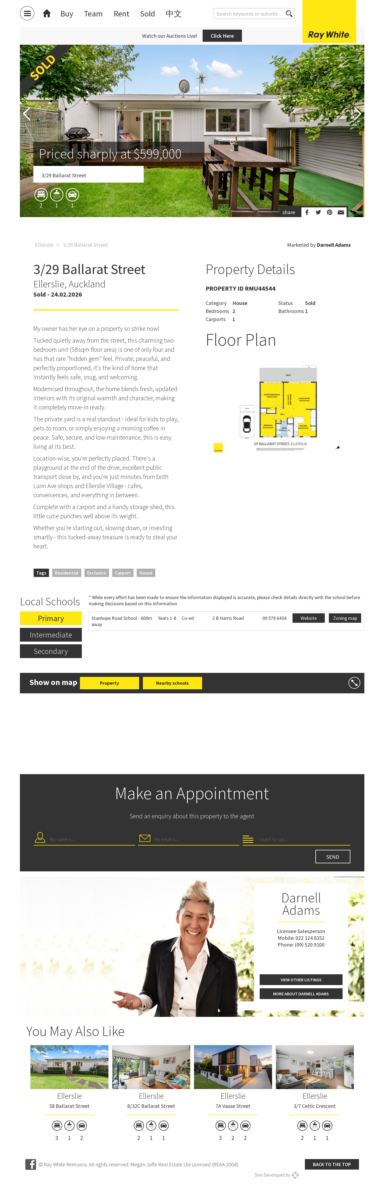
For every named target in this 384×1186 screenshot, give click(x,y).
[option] (192, 162)
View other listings (301, 979)
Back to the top (332, 1164)
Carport (123, 573)
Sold (147, 13)
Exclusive (96, 573)
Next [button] (358, 113)
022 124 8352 (310, 937)
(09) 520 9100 (310, 944)
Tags (41, 573)
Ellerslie (44, 244)
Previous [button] (27, 113)
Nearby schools (172, 683)
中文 (174, 13)
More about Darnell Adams (301, 993)
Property (109, 683)
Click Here (222, 35)
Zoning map (345, 618)
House (146, 573)
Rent (121, 13)
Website (309, 618)
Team (93, 13)
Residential (67, 573)
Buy (66, 13)
